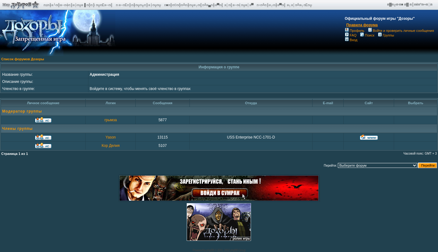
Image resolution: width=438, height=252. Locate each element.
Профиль (354, 30)
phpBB (210, 250)
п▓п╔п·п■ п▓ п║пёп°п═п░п (410, 4)
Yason (110, 137)
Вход (351, 40)
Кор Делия (111, 145)
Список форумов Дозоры (22, 59)
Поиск (367, 35)
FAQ (350, 35)
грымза (110, 120)
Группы (386, 35)
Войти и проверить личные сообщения (401, 30)
